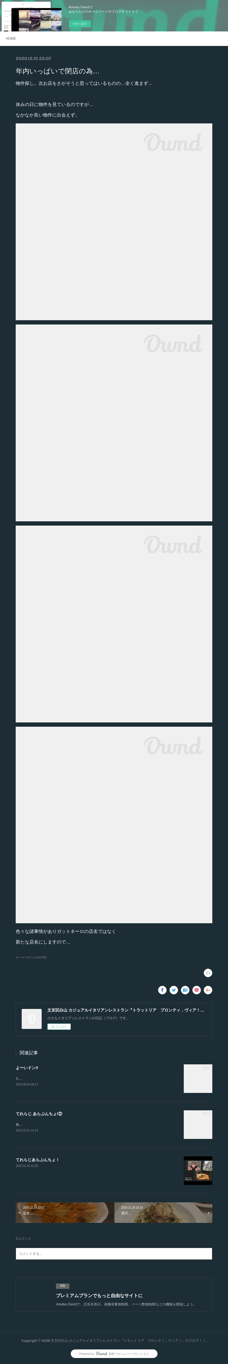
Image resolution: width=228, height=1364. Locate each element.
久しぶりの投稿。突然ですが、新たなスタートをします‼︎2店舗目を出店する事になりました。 (88, 1079)
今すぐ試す (80, 23)
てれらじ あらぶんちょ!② (39, 1113)
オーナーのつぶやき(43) (31, 957)
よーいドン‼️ (27, 1067)
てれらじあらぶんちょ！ (38, 1160)
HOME (11, 39)
